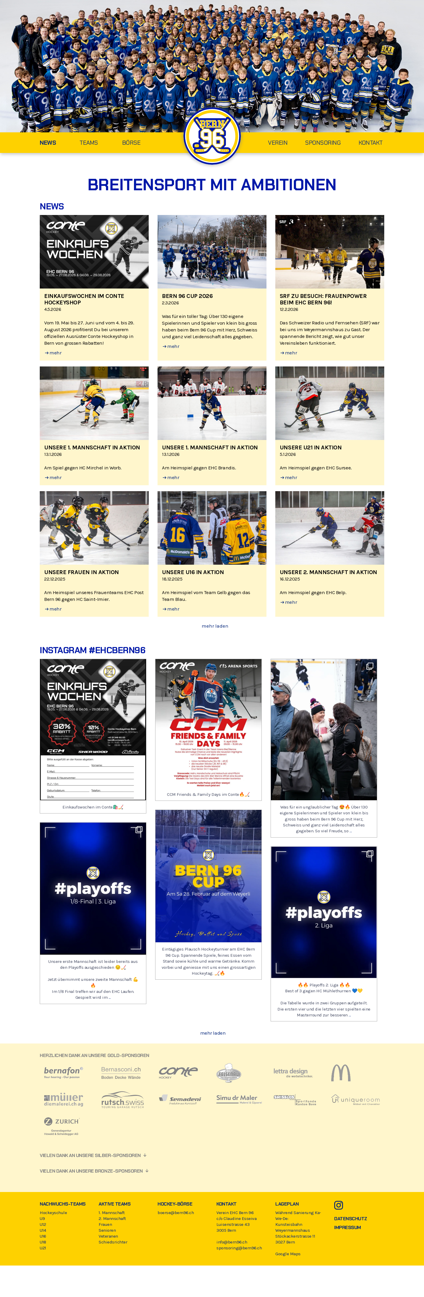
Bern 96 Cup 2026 (187, 296)
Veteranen (108, 1236)
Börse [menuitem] (131, 142)
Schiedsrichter (113, 1242)
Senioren (107, 1230)
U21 (43, 1248)
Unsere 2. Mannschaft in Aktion (328, 572)
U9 (42, 1218)
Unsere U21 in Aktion (311, 447)
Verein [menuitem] (277, 142)
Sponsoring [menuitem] (322, 142)
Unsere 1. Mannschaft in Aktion (92, 447)
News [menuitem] (48, 142)
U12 (43, 1224)
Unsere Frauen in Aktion (81, 572)
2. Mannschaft (112, 1218)
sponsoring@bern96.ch (239, 1248)
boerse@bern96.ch (176, 1212)
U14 (43, 1230)
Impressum (347, 1227)
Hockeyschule (53, 1212)
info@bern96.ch (231, 1242)
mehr (52, 353)
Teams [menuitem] (89, 142)
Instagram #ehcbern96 (92, 650)
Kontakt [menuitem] (371, 142)
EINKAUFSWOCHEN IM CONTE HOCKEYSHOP (84, 299)
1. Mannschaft (112, 1212)
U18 (43, 1242)
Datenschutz (350, 1219)
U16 (43, 1236)
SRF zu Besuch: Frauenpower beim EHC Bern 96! (323, 299)
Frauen (105, 1224)
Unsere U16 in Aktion (193, 572)
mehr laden (215, 626)
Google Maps (288, 1253)
